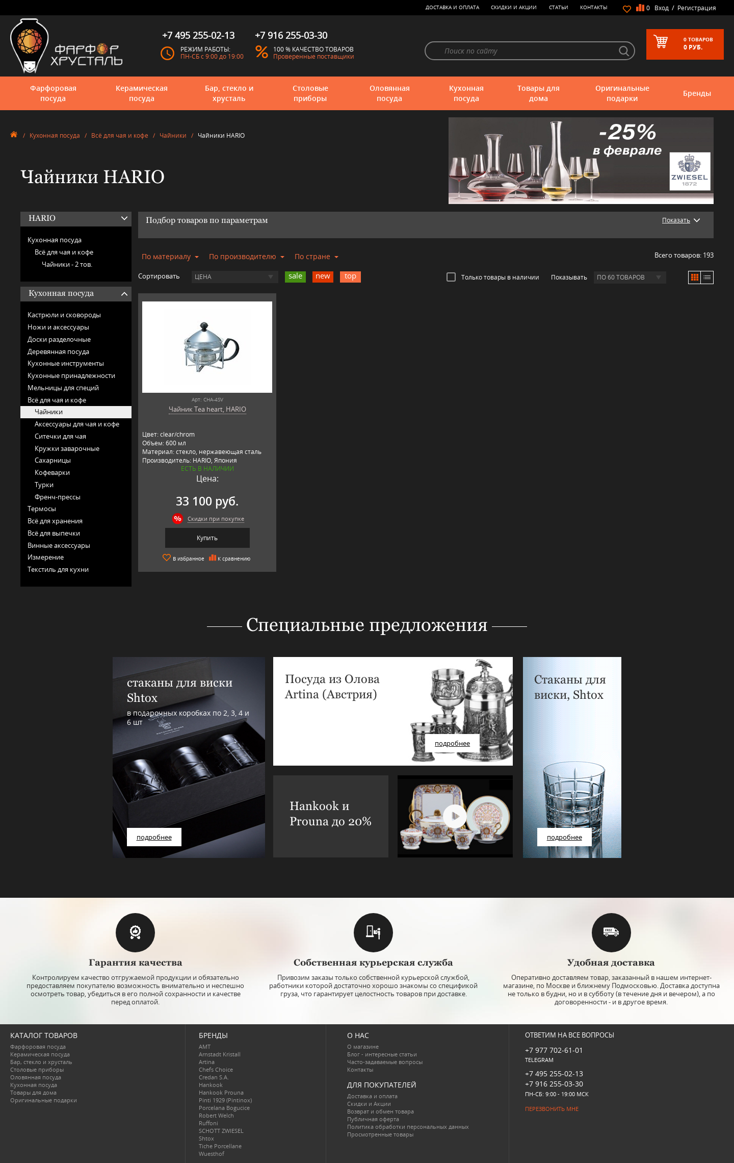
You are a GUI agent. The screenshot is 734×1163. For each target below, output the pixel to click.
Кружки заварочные (67, 448)
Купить (207, 538)
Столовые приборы (310, 93)
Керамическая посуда (142, 93)
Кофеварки (52, 472)
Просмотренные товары (380, 1134)
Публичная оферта (373, 1119)
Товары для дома (538, 93)
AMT (205, 1046)
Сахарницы (53, 460)
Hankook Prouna (221, 1092)
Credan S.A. (214, 1077)
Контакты (594, 7)
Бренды (697, 93)
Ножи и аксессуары (58, 327)
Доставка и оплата (452, 7)
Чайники (173, 135)
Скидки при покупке (216, 518)
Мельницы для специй (63, 387)
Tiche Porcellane (220, 1146)
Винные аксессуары (59, 545)
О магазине (363, 1046)
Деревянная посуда (58, 351)
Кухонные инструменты (66, 363)
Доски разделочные (59, 339)
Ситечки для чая (60, 436)
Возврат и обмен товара (380, 1111)
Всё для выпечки (54, 533)
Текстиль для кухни (58, 569)
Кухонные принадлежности (71, 375)
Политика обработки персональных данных (408, 1126)
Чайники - (67, 264)
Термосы (42, 508)
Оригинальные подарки (622, 93)
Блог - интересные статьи (382, 1054)
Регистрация (696, 8)
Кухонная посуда (466, 93)
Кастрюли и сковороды (64, 314)
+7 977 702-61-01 (554, 1050)
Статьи (558, 7)
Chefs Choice (216, 1069)
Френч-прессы (58, 496)
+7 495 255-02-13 (554, 1073)
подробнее (154, 837)
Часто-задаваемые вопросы (385, 1062)
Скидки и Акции (514, 7)
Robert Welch (216, 1115)
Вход (661, 8)
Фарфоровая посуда (53, 93)
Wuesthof (211, 1153)
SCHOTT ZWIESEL (221, 1130)
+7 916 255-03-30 (554, 1084)
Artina (207, 1062)
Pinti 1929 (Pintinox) (225, 1100)
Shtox (206, 1138)
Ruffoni (208, 1123)
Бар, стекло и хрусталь (229, 93)
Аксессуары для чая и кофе (77, 423)
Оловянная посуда (390, 93)
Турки (44, 484)
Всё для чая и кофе (119, 135)
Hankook (211, 1085)
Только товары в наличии (493, 277)
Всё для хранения (55, 520)
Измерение (46, 557)
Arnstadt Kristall (220, 1054)
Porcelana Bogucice (224, 1107)
